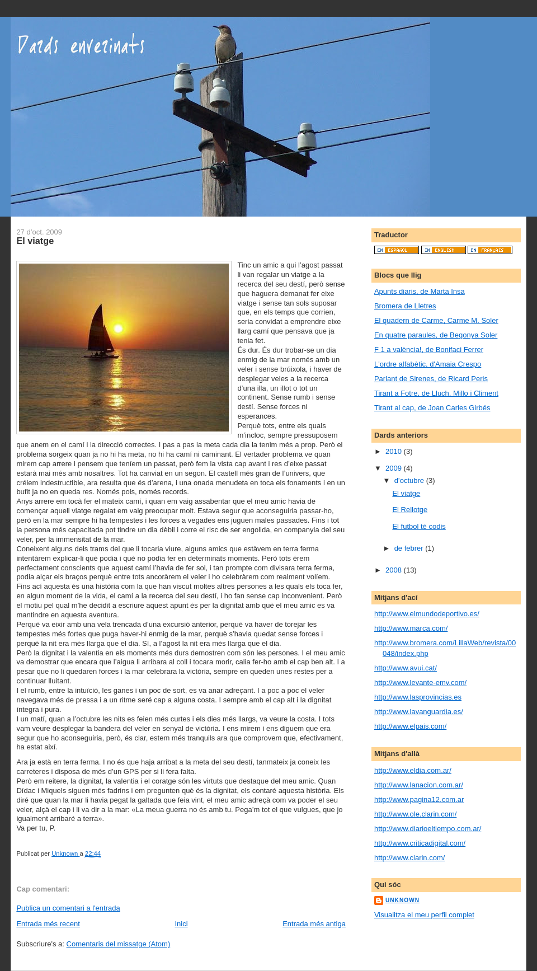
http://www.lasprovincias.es (417, 697)
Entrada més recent (47, 924)
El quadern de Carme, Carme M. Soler (436, 320)
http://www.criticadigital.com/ (419, 843)
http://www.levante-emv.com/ (420, 682)
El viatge (406, 493)
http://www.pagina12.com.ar (419, 799)
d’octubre (410, 480)
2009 (394, 468)
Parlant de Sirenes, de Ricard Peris (431, 378)
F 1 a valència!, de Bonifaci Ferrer (428, 349)
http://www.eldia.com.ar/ (412, 770)
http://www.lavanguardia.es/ (418, 711)
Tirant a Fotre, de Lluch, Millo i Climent (436, 393)
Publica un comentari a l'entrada (68, 908)
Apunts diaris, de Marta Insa (419, 291)
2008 (394, 570)
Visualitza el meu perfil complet (424, 915)
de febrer (410, 548)
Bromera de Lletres (405, 306)
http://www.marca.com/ (410, 628)
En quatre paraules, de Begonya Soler (435, 335)
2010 (394, 451)
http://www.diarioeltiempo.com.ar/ (427, 828)
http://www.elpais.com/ (410, 726)
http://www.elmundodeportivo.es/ (426, 613)
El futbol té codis (418, 526)
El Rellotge (409, 509)
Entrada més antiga (314, 924)
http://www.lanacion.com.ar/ (418, 785)
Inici (181, 924)
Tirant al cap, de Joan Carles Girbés (432, 408)
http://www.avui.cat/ (405, 668)
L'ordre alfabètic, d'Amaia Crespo (427, 364)
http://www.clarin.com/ (409, 857)
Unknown (402, 900)
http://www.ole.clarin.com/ (415, 814)
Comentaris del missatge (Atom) (119, 944)
